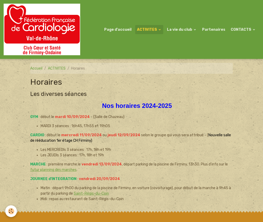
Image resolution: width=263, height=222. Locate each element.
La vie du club (180, 29)
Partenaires (213, 29)
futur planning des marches (53, 170)
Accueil (36, 68)
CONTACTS (241, 29)
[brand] (43, 29)
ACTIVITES (147, 29)
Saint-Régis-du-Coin (91, 193)
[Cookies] (11, 211)
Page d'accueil (118, 29)
